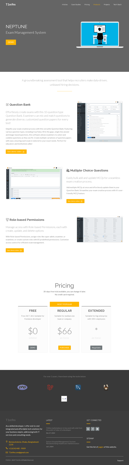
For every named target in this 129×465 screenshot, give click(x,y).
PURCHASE (64, 348)
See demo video (15, 152)
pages (100, 447)
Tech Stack (117, 4)
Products (96, 4)
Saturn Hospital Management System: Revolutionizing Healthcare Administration (62, 443)
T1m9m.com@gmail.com (19, 452)
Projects (107, 4)
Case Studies (76, 4)
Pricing (87, 4)
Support (120, 461)
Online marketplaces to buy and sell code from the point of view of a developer (64, 429)
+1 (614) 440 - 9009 (17, 448)
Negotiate (96, 348)
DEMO (11, 42)
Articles (65, 4)
